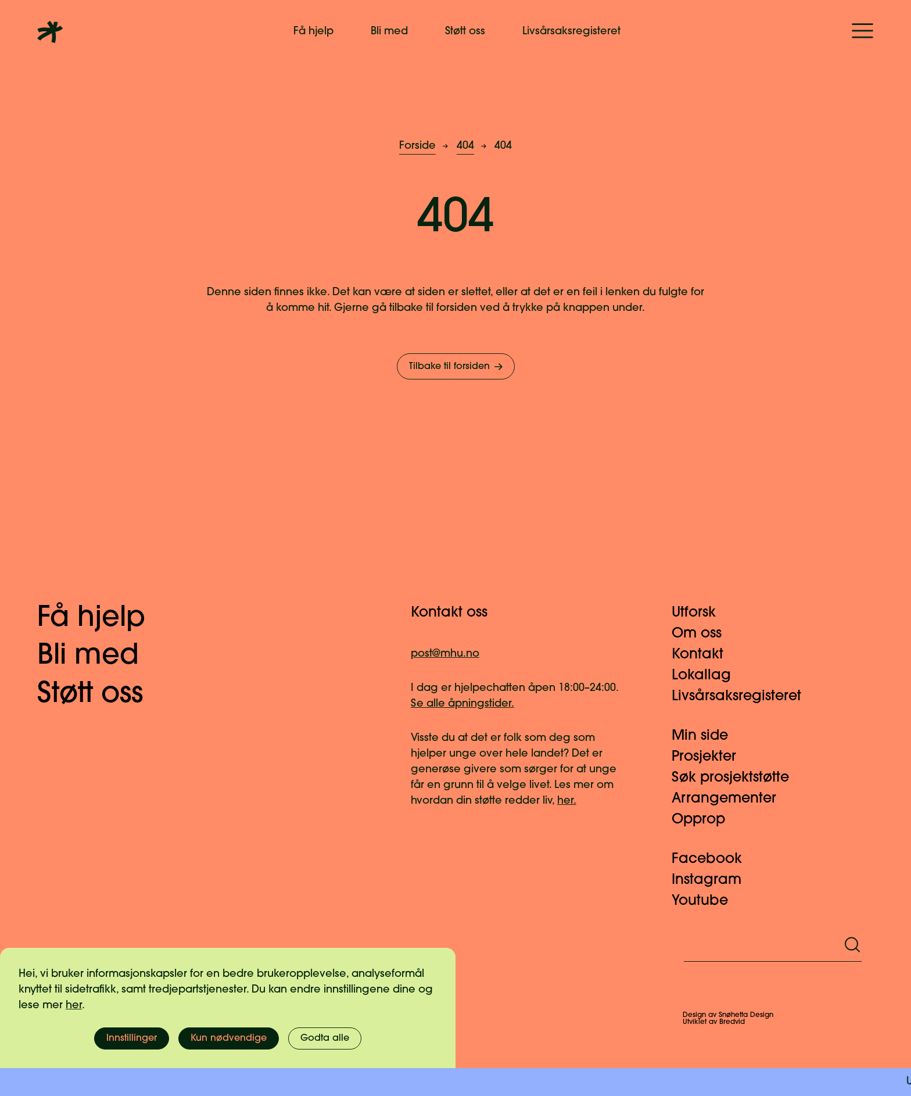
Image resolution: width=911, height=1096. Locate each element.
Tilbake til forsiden (457, 366)
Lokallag (708, 676)
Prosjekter (711, 757)
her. (566, 801)
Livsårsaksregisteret (571, 31)
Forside (417, 146)
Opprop (705, 820)
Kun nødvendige (229, 1038)
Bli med (389, 31)
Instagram (713, 880)
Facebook (714, 859)
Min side (707, 736)
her (74, 1005)
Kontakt (704, 655)
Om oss (704, 634)
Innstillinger (131, 1038)
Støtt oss (465, 31)
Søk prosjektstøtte (737, 778)
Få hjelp (313, 31)
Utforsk (701, 613)
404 (465, 146)
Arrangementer (731, 799)
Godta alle (324, 1038)
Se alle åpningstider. (462, 704)
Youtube (707, 901)
